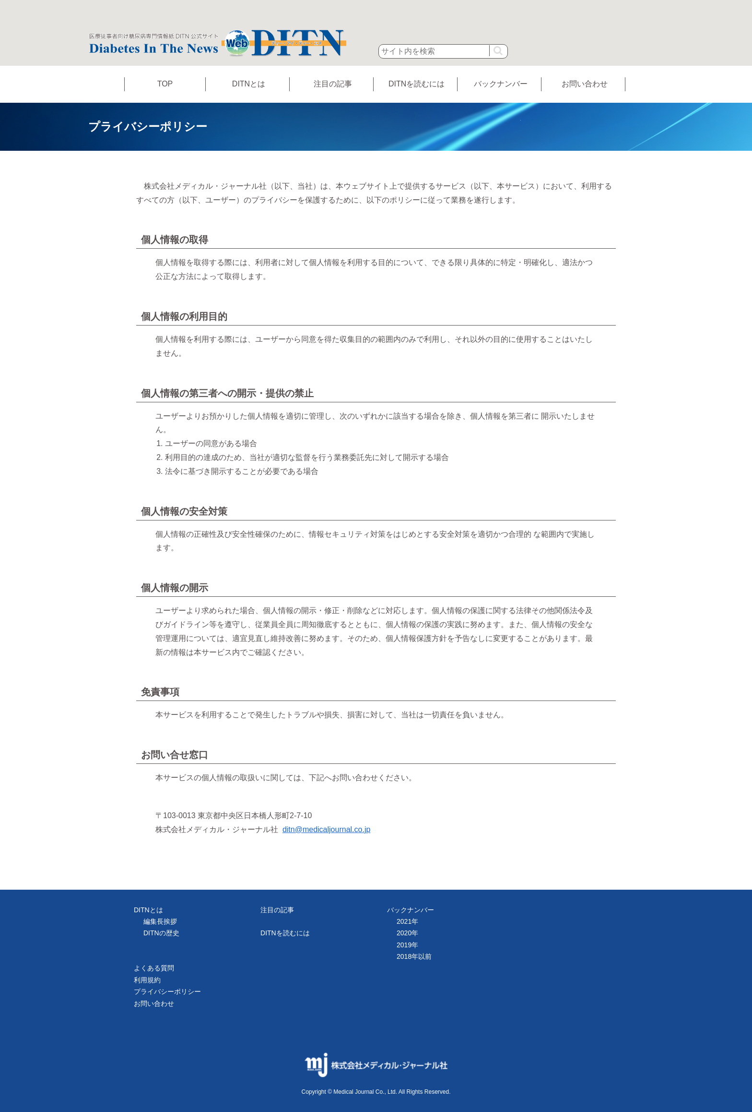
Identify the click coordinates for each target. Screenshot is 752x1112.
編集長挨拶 (160, 921)
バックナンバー (501, 84)
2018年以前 (414, 956)
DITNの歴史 (161, 933)
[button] (497, 50)
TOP (165, 84)
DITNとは (248, 84)
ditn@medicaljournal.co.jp (326, 829)
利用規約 (147, 980)
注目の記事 (333, 84)
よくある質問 (154, 968)
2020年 (407, 933)
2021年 (407, 921)
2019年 (407, 945)
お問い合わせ (585, 84)
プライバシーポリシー (167, 991)
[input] (443, 51)
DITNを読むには (416, 84)
